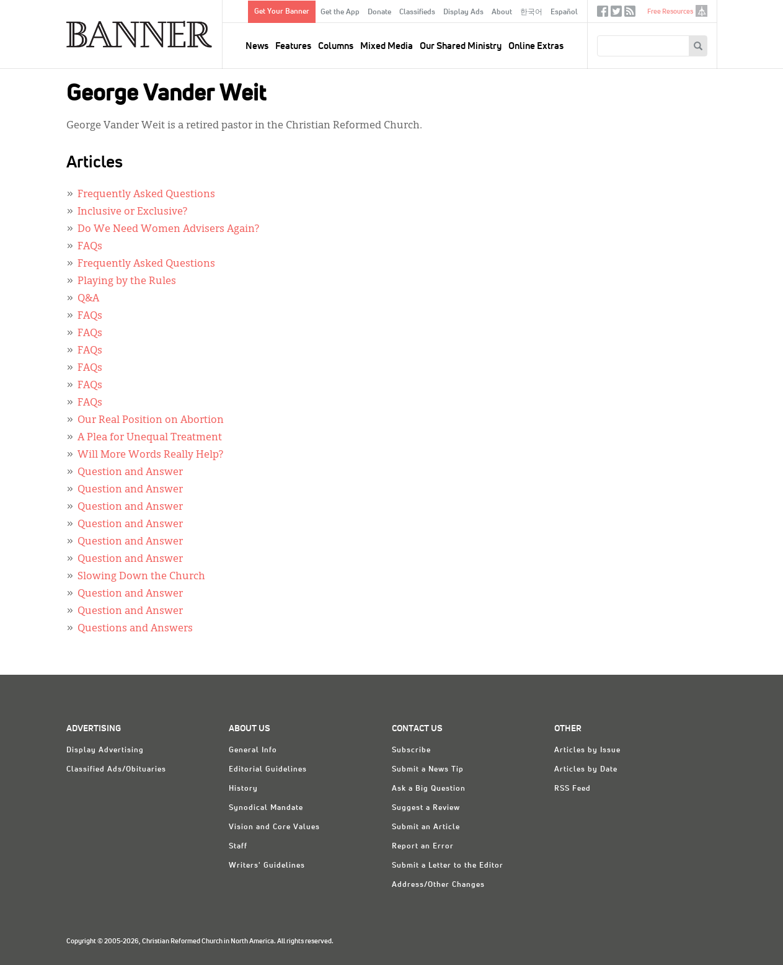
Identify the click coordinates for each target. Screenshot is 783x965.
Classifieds (417, 12)
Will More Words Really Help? (150, 455)
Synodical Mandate (266, 808)
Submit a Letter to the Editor (447, 865)
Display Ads (463, 12)
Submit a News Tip (428, 769)
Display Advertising (105, 750)
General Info (253, 750)
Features (293, 46)
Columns (335, 46)
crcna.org (701, 11)
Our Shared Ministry (461, 46)
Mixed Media (386, 46)
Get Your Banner (281, 12)
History (243, 789)
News (257, 46)
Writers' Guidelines (267, 865)
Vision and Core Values (274, 827)
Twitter (616, 14)
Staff (238, 846)
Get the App (340, 12)
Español (564, 12)
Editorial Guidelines (268, 769)
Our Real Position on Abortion (150, 420)
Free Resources (670, 11)
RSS (629, 14)
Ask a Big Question (429, 789)
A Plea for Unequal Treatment (149, 438)
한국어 (531, 12)
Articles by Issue (587, 750)
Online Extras (536, 46)
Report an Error (423, 846)
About (502, 12)
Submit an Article (426, 827)
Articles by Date (585, 769)
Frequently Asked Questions (146, 195)
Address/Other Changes (438, 885)
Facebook (602, 14)
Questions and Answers (135, 629)
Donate (379, 12)
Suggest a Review (426, 808)
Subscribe (411, 750)
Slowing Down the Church (141, 577)
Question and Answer (130, 473)
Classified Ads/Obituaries (116, 769)
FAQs (89, 247)
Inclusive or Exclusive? (132, 212)
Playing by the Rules (126, 282)
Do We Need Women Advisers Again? (168, 229)
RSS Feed (572, 789)
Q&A (88, 299)
